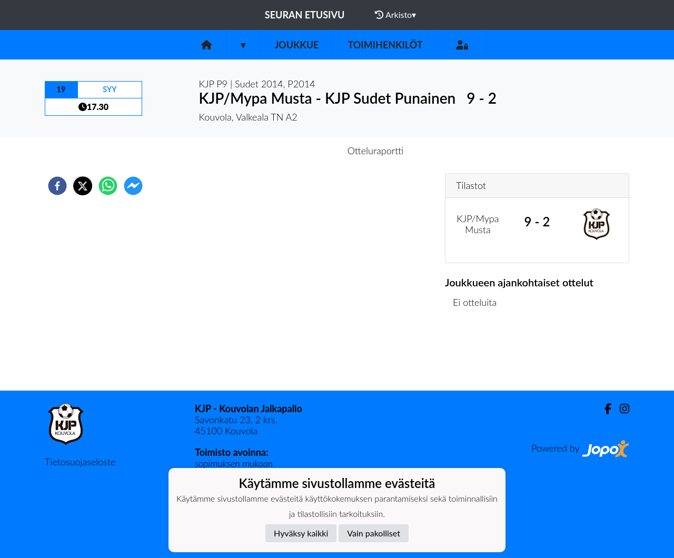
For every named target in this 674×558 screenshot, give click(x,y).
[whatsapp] (107, 185)
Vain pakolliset (373, 533)
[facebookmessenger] (133, 185)
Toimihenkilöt (385, 45)
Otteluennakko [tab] (301, 150)
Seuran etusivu (305, 15)
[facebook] (57, 185)
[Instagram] (620, 408)
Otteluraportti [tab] (376, 150)
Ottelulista (479, 355)
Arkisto (395, 14)
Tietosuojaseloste (80, 461)
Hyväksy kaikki (301, 533)
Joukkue (296, 45)
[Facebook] (603, 408)
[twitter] (82, 185)
